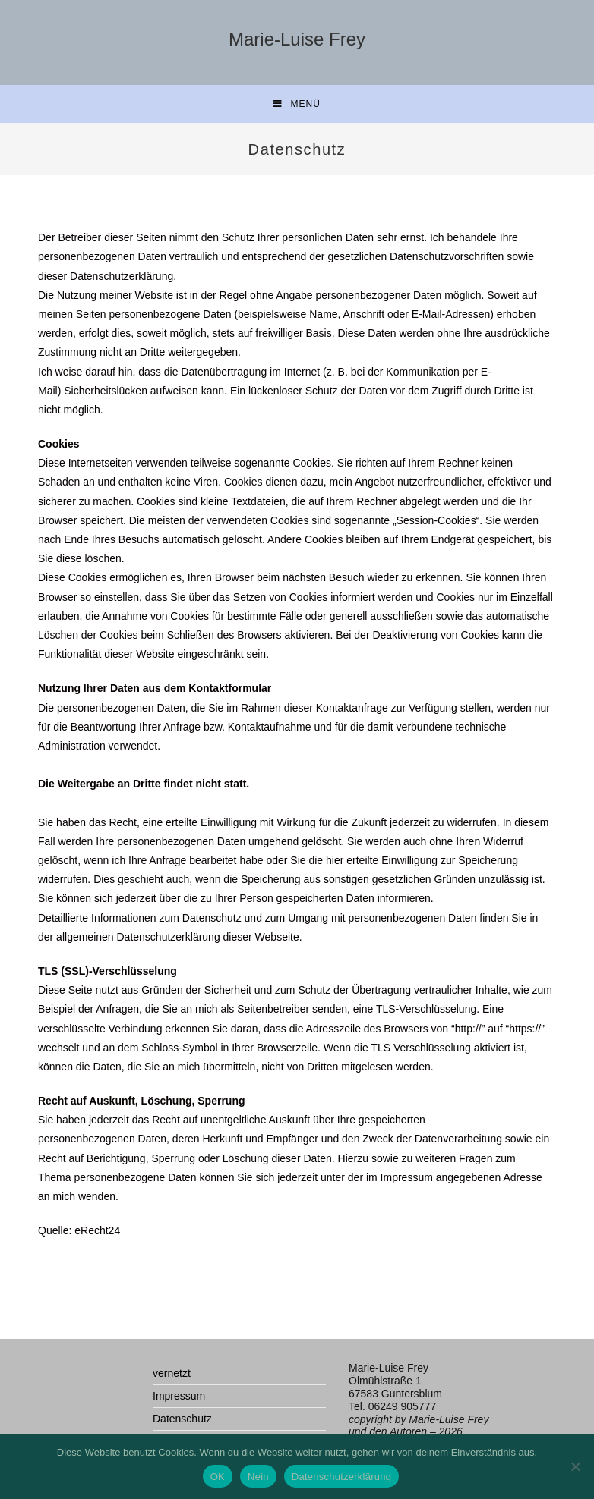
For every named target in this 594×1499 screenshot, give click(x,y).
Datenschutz (182, 1419)
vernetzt (172, 1373)
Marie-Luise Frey (297, 39)
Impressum (179, 1396)
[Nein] (575, 1466)
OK (217, 1476)
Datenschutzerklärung (341, 1476)
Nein (258, 1476)
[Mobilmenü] (297, 104)
